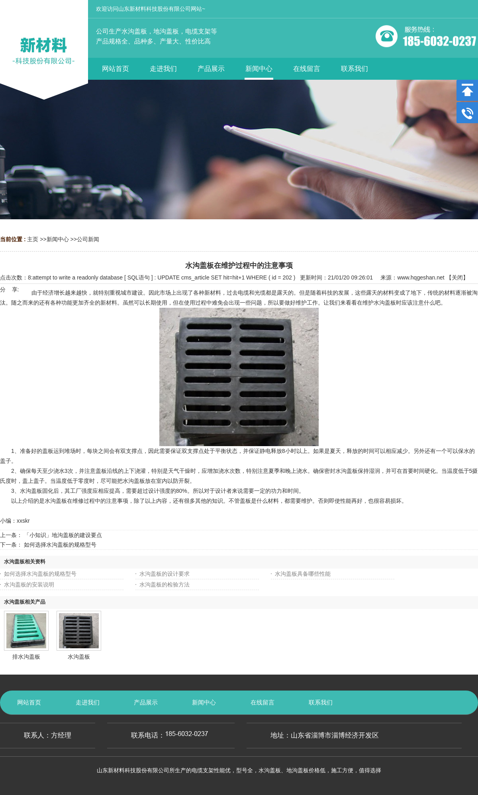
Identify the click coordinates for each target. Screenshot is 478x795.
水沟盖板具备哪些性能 (303, 574)
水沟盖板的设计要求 (164, 574)
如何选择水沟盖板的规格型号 (60, 544)
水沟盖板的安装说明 (29, 584)
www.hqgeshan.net (420, 277)
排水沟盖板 (26, 656)
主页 (32, 239)
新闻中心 (58, 239)
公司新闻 (88, 239)
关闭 (457, 277)
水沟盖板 (79, 656)
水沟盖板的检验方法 (164, 584)
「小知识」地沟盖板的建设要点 (63, 535)
